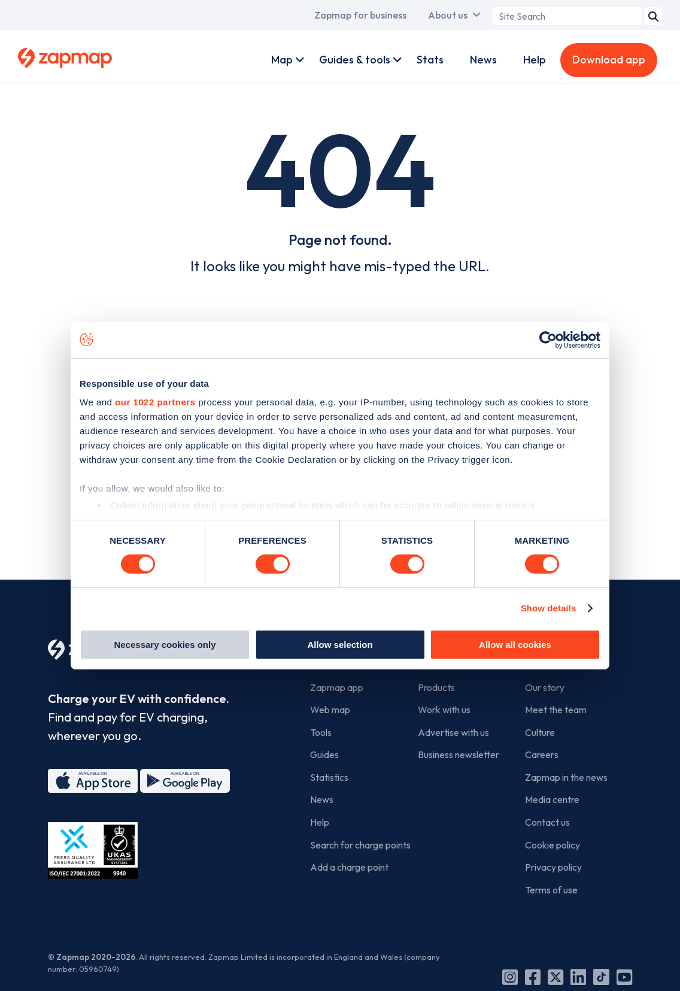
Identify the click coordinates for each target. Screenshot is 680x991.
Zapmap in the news (566, 777)
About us (448, 15)
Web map (330, 710)
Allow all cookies (515, 645)
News (483, 59)
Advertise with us (453, 732)
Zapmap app (336, 687)
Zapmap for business (360, 15)
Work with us (444, 710)
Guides (324, 754)
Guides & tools (354, 59)
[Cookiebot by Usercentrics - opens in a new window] (548, 339)
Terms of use (551, 890)
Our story (544, 687)
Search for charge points (360, 845)
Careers (541, 754)
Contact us (547, 822)
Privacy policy (553, 867)
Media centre (552, 799)
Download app (608, 59)
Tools (321, 732)
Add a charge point (349, 867)
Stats (430, 59)
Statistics (329, 777)
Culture (540, 732)
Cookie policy (552, 845)
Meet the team (556, 710)
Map (282, 59)
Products (436, 687)
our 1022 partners (155, 402)
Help (534, 59)
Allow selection (339, 645)
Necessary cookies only (164, 645)
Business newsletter (458, 754)
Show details (548, 608)
